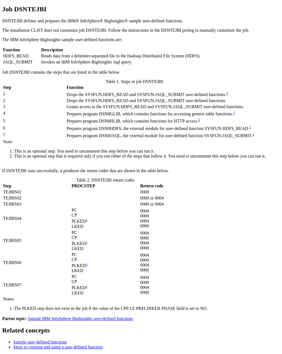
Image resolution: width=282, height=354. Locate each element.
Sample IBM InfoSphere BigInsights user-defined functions (80, 318)
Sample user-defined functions (40, 342)
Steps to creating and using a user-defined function (57, 347)
